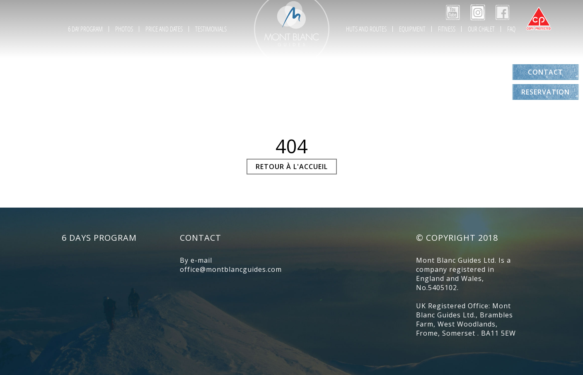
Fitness (446, 28)
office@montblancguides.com (231, 269)
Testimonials (211, 28)
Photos (124, 28)
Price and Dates (164, 28)
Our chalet (481, 28)
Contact (545, 72)
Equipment (412, 28)
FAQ (511, 28)
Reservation (545, 92)
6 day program (85, 28)
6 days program (99, 237)
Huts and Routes (366, 28)
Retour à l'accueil (292, 166)
